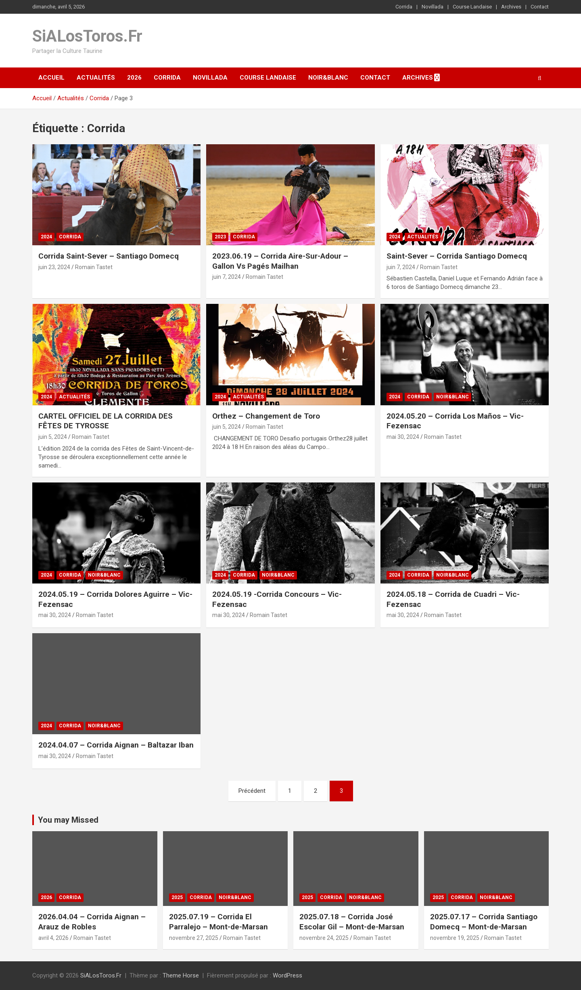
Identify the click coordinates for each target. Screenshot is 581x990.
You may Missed (68, 820)
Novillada (432, 7)
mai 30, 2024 (403, 437)
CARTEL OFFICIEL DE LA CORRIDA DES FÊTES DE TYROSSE (105, 421)
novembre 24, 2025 (324, 938)
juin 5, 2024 (52, 437)
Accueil (51, 77)
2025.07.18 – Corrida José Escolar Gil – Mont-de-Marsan (351, 921)
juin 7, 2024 (226, 277)
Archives (511, 7)
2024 (46, 237)
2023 (220, 237)
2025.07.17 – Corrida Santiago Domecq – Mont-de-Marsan (483, 921)
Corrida (403, 7)
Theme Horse (181, 975)
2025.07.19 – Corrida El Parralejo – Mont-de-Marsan (218, 921)
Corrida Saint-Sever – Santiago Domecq (108, 256)
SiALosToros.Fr (87, 36)
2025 (177, 897)
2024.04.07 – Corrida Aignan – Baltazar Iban (116, 745)
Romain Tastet (94, 267)
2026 (134, 77)
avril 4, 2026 (53, 938)
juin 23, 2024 (54, 267)
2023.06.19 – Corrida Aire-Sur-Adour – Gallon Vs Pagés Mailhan (280, 261)
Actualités (96, 77)
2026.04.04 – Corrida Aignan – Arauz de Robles (92, 921)
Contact (540, 7)
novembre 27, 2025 (193, 938)
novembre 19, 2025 (454, 938)
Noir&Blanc (328, 77)
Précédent (251, 790)
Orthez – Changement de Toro (266, 416)
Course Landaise (472, 7)
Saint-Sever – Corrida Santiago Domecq (457, 256)
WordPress (287, 975)
